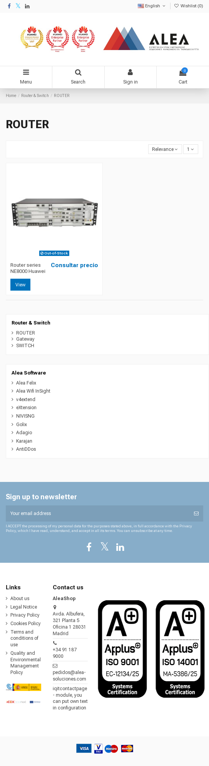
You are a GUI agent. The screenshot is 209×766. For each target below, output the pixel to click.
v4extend (25, 399)
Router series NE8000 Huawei (27, 268)
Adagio (24, 432)
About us (19, 598)
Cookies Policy (25, 623)
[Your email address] (97, 513)
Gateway (25, 339)
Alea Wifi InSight (33, 391)
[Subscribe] (196, 513)
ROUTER (25, 333)
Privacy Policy (25, 615)
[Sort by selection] (165, 149)
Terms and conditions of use (24, 638)
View (20, 285)
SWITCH (25, 345)
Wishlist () (188, 5)
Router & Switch (31, 323)
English (152, 5)
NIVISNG (25, 416)
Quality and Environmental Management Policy (25, 663)
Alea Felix (26, 383)
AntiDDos (26, 449)
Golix (21, 424)
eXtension (26, 407)
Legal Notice (23, 607)
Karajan (24, 441)
